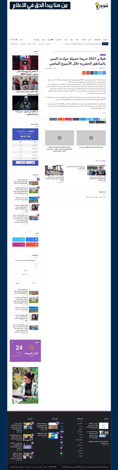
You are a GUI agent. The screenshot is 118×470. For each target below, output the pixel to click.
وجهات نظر (36, 39)
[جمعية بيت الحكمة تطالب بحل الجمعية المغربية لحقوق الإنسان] (103, 426)
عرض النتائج (25, 274)
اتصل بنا (34, 43)
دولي (71, 39)
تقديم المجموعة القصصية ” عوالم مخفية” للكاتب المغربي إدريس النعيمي (16, 436)
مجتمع (90, 39)
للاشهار (29, 43)
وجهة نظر (79, 431)
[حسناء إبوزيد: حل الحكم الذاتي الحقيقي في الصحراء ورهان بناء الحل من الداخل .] (28, 445)
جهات (66, 39)
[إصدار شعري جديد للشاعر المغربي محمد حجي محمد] (33, 200)
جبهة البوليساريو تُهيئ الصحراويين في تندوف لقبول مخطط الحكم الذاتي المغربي (21, 181)
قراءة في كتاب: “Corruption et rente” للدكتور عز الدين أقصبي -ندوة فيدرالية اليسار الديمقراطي (16, 427)
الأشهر (17, 283)
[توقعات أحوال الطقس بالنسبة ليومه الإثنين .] (53, 435)
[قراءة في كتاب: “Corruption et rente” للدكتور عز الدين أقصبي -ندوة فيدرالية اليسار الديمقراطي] (28, 426)
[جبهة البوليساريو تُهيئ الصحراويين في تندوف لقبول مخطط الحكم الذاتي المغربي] (33, 182)
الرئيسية (105, 39)
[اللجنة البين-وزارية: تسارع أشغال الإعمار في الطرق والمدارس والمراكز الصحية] (54, 170)
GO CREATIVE (65, 467)
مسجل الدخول (95, 197)
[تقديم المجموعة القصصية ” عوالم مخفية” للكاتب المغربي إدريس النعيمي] (28, 437)
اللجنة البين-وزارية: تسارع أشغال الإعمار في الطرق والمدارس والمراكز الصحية (54, 178)
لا (35, 266)
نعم (35, 264)
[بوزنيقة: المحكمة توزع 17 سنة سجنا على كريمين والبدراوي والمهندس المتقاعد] (103, 434)
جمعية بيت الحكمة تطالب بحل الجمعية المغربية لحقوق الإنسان (92, 425)
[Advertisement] (59, 24)
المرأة (80, 453)
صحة (81, 447)
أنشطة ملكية (98, 39)
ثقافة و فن (59, 39)
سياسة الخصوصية (15, 43)
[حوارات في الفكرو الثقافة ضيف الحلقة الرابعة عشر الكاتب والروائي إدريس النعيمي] (28, 455)
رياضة (77, 39)
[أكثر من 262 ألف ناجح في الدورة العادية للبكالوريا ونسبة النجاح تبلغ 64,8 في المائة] (96, 170)
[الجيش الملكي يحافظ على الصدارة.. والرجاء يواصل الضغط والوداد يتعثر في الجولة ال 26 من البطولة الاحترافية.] (33, 190)
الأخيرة (33, 283)
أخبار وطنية (91, 51)
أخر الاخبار (97, 51)
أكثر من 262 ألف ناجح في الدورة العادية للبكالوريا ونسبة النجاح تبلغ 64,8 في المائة (98, 178)
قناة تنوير (50, 39)
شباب (80, 442)
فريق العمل (23, 43)
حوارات (43, 39)
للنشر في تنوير (41, 43)
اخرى (80, 437)
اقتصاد (83, 39)
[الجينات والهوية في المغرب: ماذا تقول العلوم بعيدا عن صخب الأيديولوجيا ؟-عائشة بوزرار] (33, 207)
